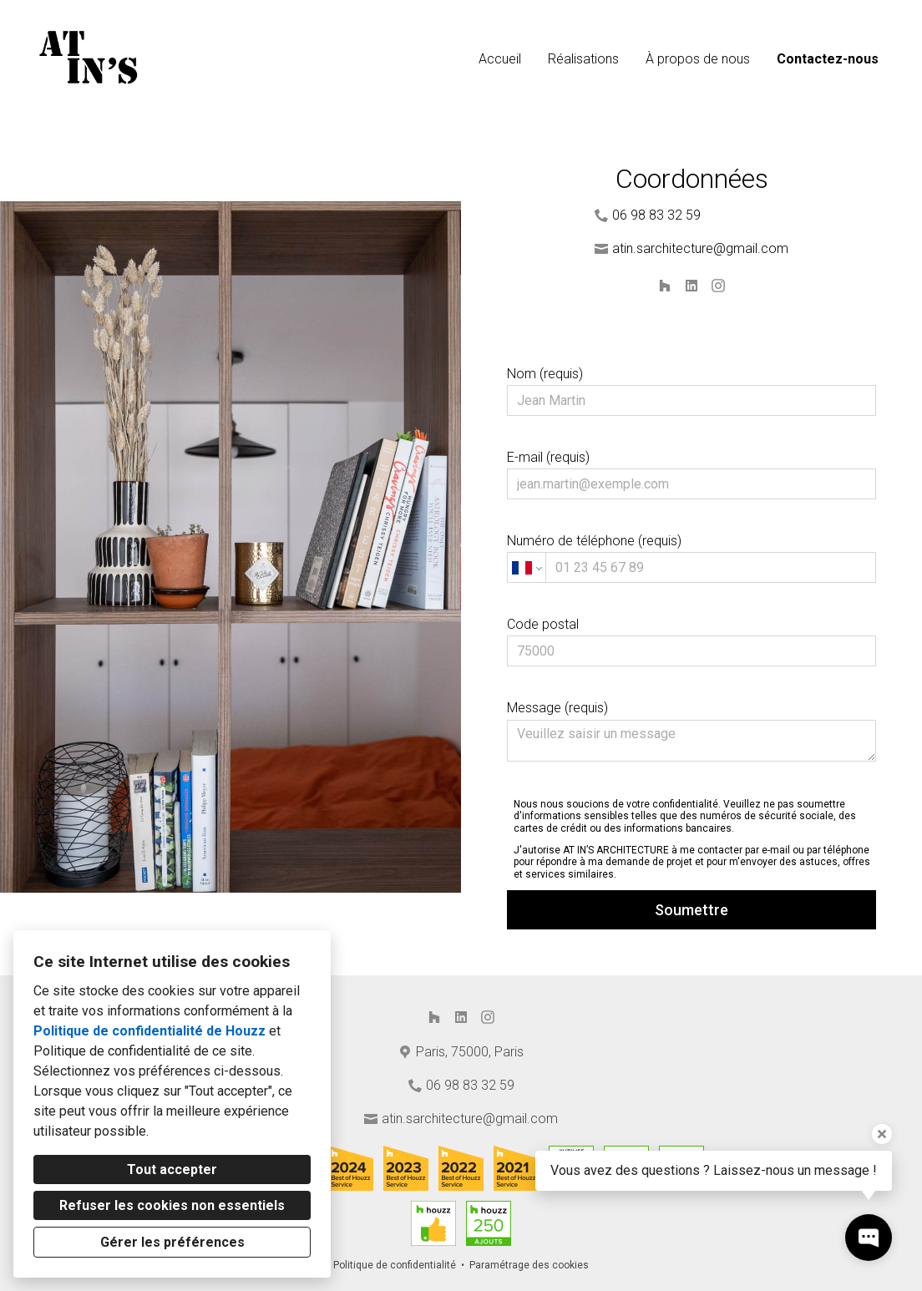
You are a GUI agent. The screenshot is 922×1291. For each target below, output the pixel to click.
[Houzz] (665, 285)
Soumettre (691, 910)
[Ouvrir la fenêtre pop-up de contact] (868, 1237)
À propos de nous (698, 59)
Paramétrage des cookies (529, 1265)
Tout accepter (172, 1169)
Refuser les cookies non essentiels (172, 1205)
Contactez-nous (828, 59)
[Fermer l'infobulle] (882, 1134)
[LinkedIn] (691, 285)
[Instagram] (718, 285)
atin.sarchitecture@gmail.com (700, 248)
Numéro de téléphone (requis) (691, 558)
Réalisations (583, 59)
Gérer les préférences (172, 1242)
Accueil (500, 59)
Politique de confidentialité (394, 1265)
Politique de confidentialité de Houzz (149, 1031)
